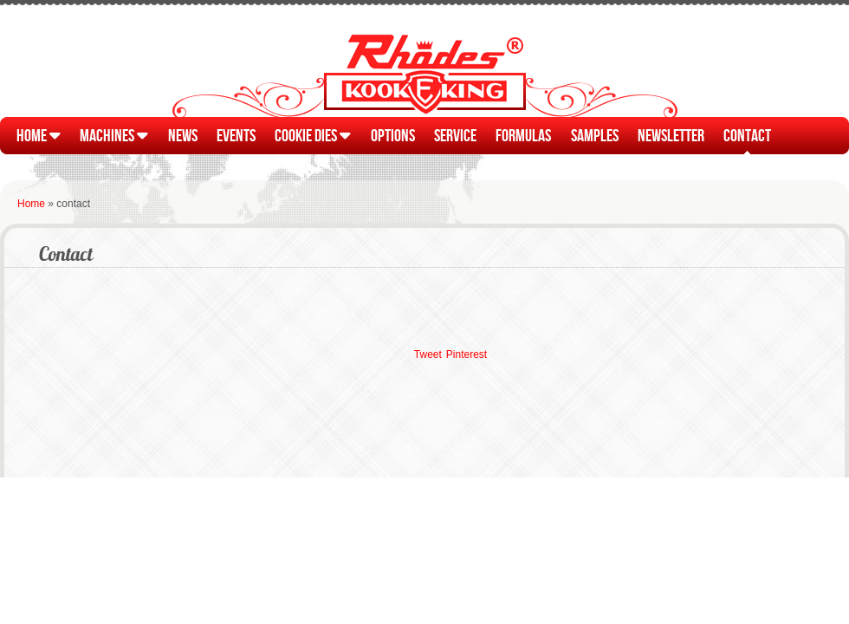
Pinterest (466, 354)
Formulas (523, 135)
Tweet (428, 354)
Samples (595, 135)
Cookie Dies (313, 135)
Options (393, 135)
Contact (747, 135)
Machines (114, 135)
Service (455, 135)
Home (38, 135)
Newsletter (671, 135)
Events (236, 135)
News (183, 135)
